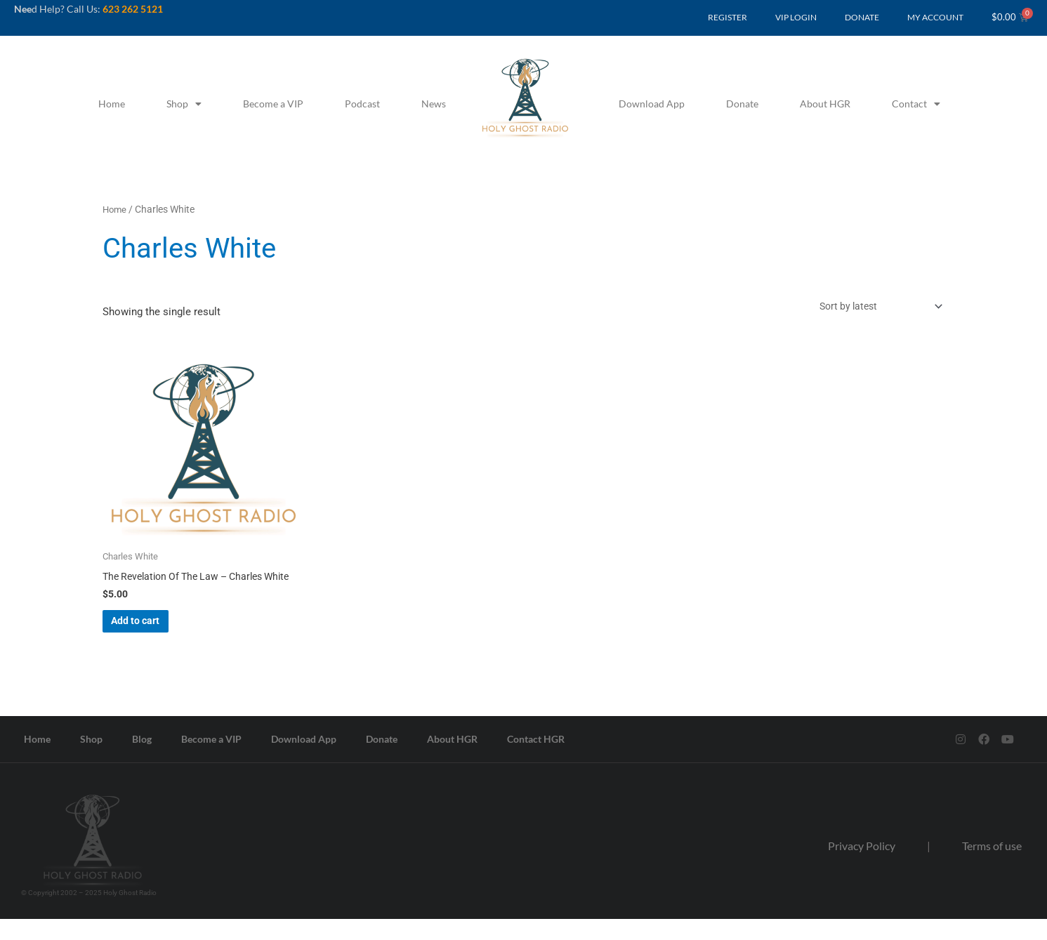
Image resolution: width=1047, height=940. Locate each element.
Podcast (362, 104)
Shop (91, 760)
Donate (742, 104)
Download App (652, 104)
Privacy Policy (861, 866)
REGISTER (727, 17)
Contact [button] (916, 104)
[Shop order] (872, 307)
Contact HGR (536, 760)
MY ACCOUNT (935, 17)
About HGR (825, 104)
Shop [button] (184, 104)
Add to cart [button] (157, 638)
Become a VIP (273, 104)
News (433, 104)
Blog (142, 760)
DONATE (862, 17)
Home (111, 104)
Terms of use (992, 866)
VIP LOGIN (796, 17)
